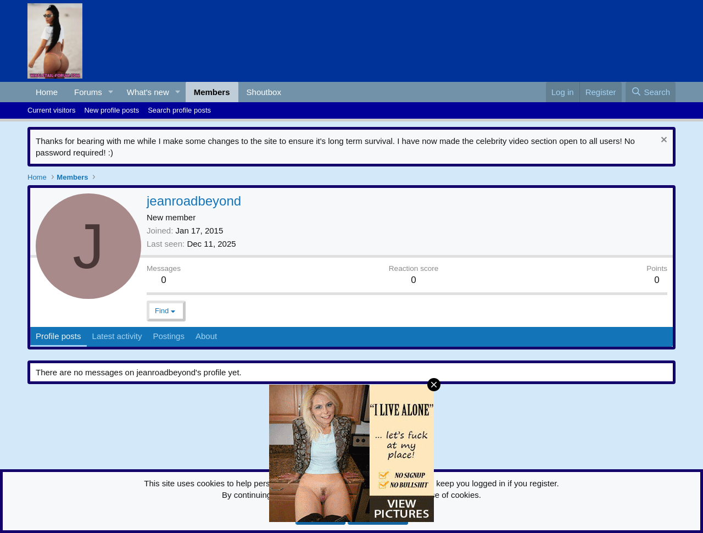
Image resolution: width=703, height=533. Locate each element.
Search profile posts (179, 110)
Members (212, 92)
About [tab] (206, 336)
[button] (111, 92)
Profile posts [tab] (58, 336)
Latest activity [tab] (117, 336)
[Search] (651, 92)
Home (47, 92)
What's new (148, 92)
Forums (88, 92)
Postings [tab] (169, 336)
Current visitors (51, 110)
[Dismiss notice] (662, 141)
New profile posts (111, 110)
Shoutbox (264, 92)
